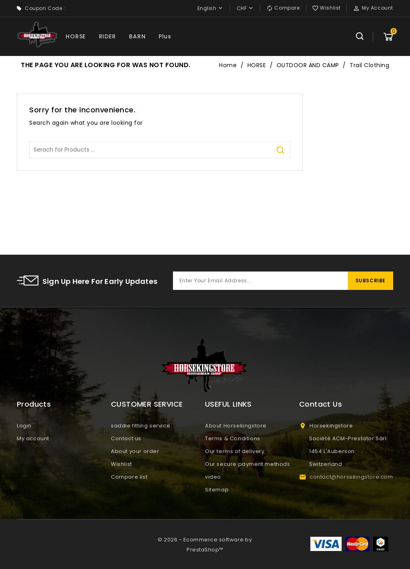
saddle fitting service (140, 425)
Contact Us (320, 404)
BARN (137, 36)
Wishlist (121, 464)
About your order (135, 451)
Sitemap (217, 489)
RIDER (107, 36)
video (213, 477)
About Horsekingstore (236, 425)
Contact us (126, 438)
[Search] (160, 150)
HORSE (76, 36)
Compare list (129, 477)
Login (24, 425)
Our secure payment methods (247, 464)
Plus (165, 36)
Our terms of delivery (235, 451)
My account (33, 438)
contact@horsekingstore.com (351, 477)
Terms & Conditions (232, 438)
